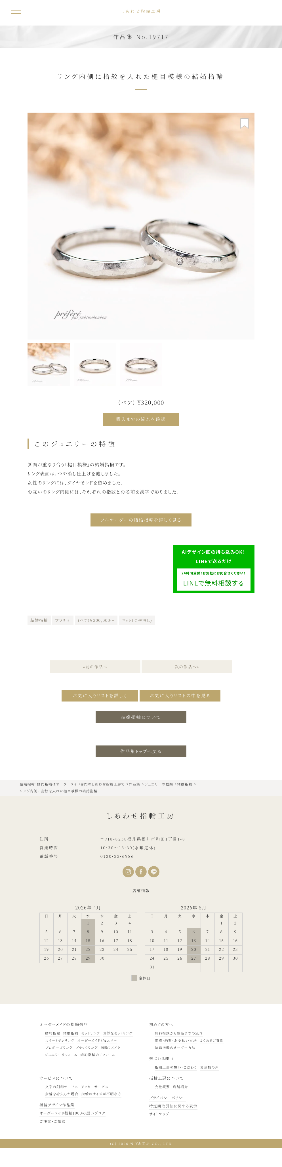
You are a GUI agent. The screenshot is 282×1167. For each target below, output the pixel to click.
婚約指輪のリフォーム (97, 1073)
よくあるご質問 (212, 1059)
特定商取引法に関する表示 (175, 1125)
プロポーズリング (59, 1066)
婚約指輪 (52, 1052)
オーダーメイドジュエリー (97, 1059)
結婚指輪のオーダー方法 (175, 1066)
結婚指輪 (39, 640)
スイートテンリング (59, 1059)
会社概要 (162, 1105)
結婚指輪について (141, 735)
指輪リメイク (110, 1066)
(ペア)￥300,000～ (96, 640)
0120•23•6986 (117, 875)
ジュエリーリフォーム (61, 1073)
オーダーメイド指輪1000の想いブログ (74, 1132)
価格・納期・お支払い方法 (176, 1059)
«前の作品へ (95, 686)
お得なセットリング (118, 1052)
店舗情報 (141, 909)
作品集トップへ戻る (141, 770)
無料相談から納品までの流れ (179, 1052)
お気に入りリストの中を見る (182, 715)
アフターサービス (95, 1105)
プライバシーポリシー (169, 1116)
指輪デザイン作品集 (58, 1123)
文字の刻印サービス (61, 1105)
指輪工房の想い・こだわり (176, 1086)
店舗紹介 (180, 1105)
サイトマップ (160, 1133)
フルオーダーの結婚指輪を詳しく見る (141, 518)
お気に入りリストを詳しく (96, 715)
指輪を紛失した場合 (61, 1112)
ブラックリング (86, 1066)
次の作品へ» (187, 686)
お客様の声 (209, 1086)
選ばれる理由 (162, 1077)
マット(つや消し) (137, 640)
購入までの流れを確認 (141, 419)
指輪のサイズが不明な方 (101, 1112)
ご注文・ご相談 (53, 1140)
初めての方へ (162, 1043)
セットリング (90, 1052)
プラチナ (63, 640)
